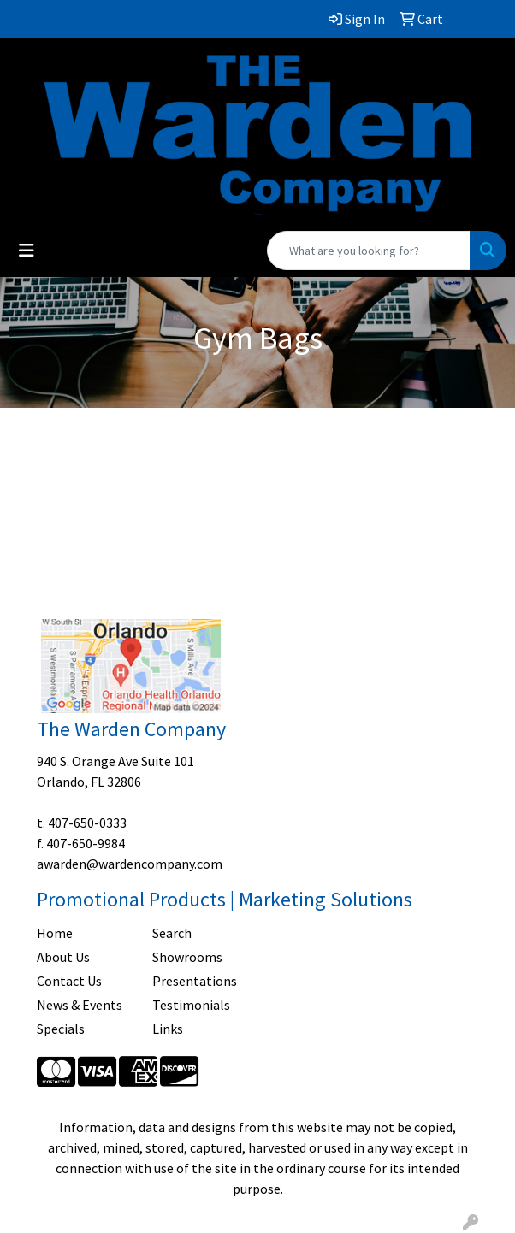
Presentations (194, 980)
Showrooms (187, 956)
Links (167, 1028)
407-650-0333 (87, 822)
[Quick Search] (369, 250)
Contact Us (69, 980)
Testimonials (191, 1004)
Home (55, 932)
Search (172, 932)
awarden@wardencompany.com (129, 863)
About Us (63, 956)
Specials (61, 1028)
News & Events (79, 1004)
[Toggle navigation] (26, 251)
